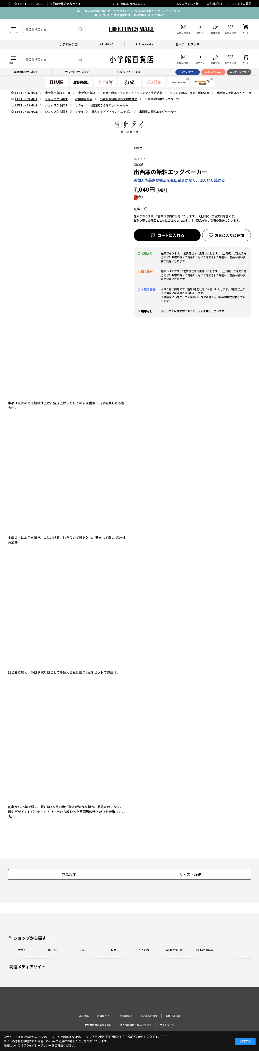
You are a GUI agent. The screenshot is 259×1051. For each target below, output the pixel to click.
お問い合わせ (173, 1016)
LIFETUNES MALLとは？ (129, 3)
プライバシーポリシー (37, 1045)
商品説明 (69, 874)
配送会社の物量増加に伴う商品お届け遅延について (132, 15)
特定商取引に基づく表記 (98, 1024)
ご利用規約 (126, 1016)
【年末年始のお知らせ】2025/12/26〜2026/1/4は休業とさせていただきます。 (132, 11)
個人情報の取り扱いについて (136, 1024)
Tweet (138, 148)
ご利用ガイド (215, 3)
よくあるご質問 (241, 3)
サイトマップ (167, 1024)
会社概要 (84, 1016)
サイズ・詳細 (190, 874)
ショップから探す (30, 938)
